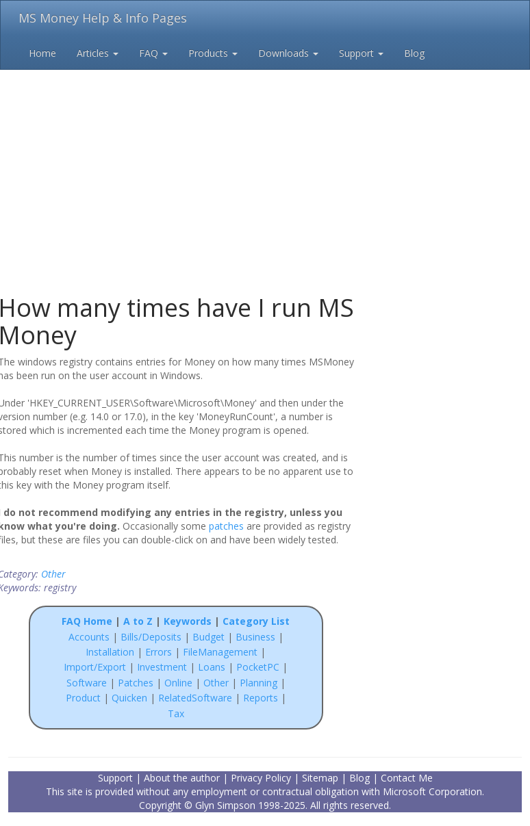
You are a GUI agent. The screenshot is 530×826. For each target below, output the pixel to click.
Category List (256, 621)
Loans (211, 666)
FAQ (153, 53)
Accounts (89, 636)
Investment (162, 666)
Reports (260, 697)
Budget (208, 636)
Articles (97, 53)
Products (213, 53)
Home (42, 53)
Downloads (288, 53)
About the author (182, 777)
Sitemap (320, 777)
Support (361, 53)
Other (53, 573)
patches (226, 525)
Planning (258, 682)
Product (83, 697)
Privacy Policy (261, 777)
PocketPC (257, 666)
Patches (135, 682)
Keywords (188, 621)
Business (257, 636)
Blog (414, 53)
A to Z (138, 621)
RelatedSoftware (195, 697)
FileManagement (220, 651)
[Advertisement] (265, 157)
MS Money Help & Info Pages (102, 18)
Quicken (129, 697)
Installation (111, 651)
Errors (160, 651)
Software (86, 682)
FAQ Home (87, 621)
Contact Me (407, 777)
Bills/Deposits (151, 636)
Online (178, 682)
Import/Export (95, 666)
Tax (176, 713)
